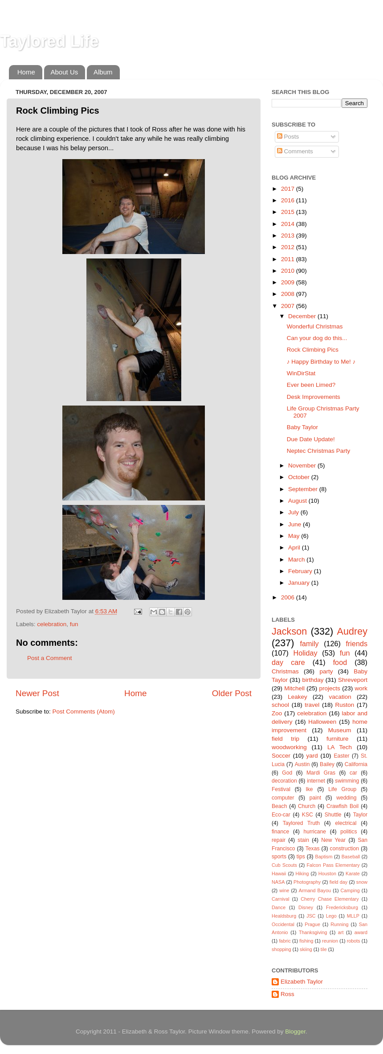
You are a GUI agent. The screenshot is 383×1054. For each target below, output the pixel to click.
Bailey (327, 764)
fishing (306, 940)
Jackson (289, 631)
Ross (287, 994)
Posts (288, 136)
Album (103, 72)
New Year (333, 840)
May (294, 536)
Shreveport (352, 680)
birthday (312, 680)
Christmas (285, 671)
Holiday (305, 653)
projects (329, 688)
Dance (278, 907)
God (287, 773)
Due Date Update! (311, 439)
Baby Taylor (302, 427)
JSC (310, 916)
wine (284, 890)
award (360, 932)
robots (353, 940)
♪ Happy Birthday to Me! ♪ (321, 361)
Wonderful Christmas (315, 326)
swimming (347, 781)
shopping (281, 949)
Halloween (322, 721)
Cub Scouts (284, 865)
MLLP (353, 916)
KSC (307, 815)
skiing (306, 949)
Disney (305, 907)
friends (356, 644)
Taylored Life (49, 41)
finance (280, 831)
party (326, 671)
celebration (51, 624)
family (309, 644)
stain (303, 840)
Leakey (297, 696)
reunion (330, 940)
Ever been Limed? (311, 384)
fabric (284, 940)
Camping (350, 890)
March (297, 559)
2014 (288, 224)
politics (348, 831)
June (295, 524)
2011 (288, 259)
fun (74, 624)
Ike (309, 789)
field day (338, 882)
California (356, 764)
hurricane (314, 831)
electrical (345, 823)
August (298, 500)
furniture (337, 738)
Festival (281, 789)
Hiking (302, 873)
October (299, 477)
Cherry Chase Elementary (330, 899)
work (360, 688)
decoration (284, 781)
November (303, 465)
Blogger (295, 1031)
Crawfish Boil (342, 806)
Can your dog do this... (317, 338)
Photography (307, 882)
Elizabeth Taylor (302, 981)
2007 (288, 306)
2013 (288, 235)
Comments (295, 151)
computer (283, 798)
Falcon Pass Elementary (332, 865)
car (353, 773)
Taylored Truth (301, 823)
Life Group (342, 789)
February (301, 571)
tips (301, 856)
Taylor (360, 815)
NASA (278, 882)
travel (312, 704)
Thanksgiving (313, 932)
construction (344, 848)
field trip (285, 738)
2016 (288, 200)
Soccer (281, 755)
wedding (346, 798)
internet (316, 781)
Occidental (283, 924)
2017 (288, 188)
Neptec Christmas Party (318, 450)
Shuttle (333, 815)
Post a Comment (49, 658)
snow (361, 882)
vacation (340, 696)
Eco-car (281, 815)
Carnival (280, 899)
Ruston (344, 704)
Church (306, 806)
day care (288, 662)
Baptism (323, 856)
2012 (288, 247)
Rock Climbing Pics (312, 349)
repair (278, 840)
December (303, 316)
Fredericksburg (342, 907)
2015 (288, 212)
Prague (312, 924)
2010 (288, 270)
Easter (341, 756)
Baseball (351, 856)
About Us (64, 72)
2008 (288, 294)
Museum (339, 730)
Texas (313, 848)
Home (26, 72)
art (341, 932)
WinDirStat (301, 373)
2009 (288, 282)
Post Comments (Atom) (84, 711)
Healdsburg (284, 916)
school (280, 704)
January (299, 582)
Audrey (352, 631)
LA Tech (339, 747)
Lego (331, 916)
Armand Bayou (315, 890)
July (294, 512)
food (340, 662)
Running (339, 924)
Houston (327, 873)
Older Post (232, 693)
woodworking (289, 747)
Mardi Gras (320, 773)
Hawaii (279, 873)
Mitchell (294, 688)
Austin (302, 764)
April (295, 547)
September (303, 489)
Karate (353, 873)
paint (315, 798)
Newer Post (37, 693)
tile (324, 949)
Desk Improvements (313, 397)
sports (279, 856)
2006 (288, 597)
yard (312, 755)
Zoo (277, 713)
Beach (279, 806)
